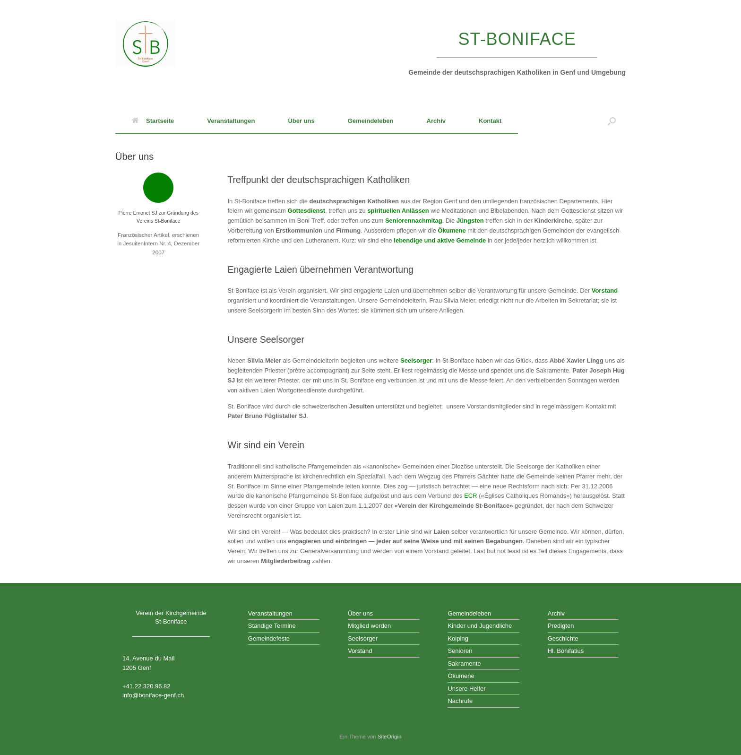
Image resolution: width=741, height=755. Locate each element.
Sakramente (464, 663)
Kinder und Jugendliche (480, 625)
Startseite (153, 120)
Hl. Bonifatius (566, 650)
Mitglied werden (369, 625)
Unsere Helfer (466, 688)
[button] (612, 121)
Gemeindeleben (371, 120)
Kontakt (490, 120)
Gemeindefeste (269, 638)
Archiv (436, 120)
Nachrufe (460, 700)
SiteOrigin (390, 736)
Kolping (458, 638)
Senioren (460, 650)
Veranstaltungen (231, 120)
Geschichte (563, 638)
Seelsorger (416, 360)
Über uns (301, 120)
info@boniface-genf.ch (153, 695)
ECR (470, 495)
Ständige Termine (272, 625)
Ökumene (461, 675)
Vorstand (605, 290)
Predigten (561, 625)
